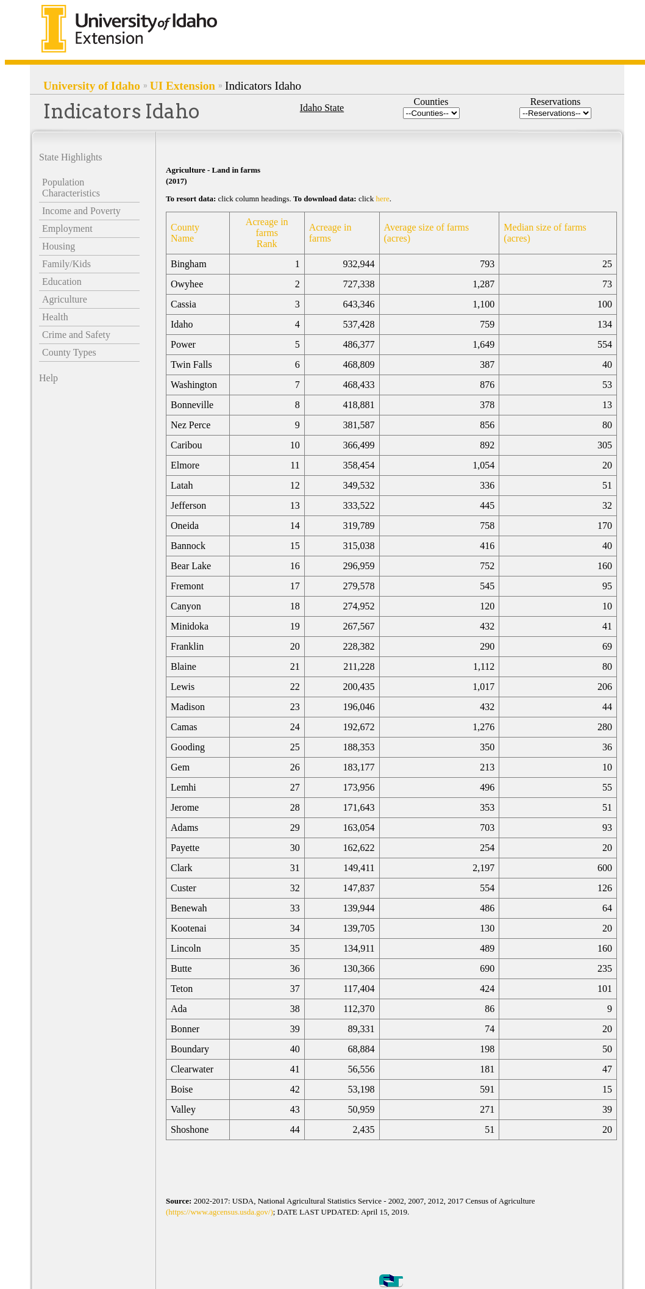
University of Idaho (91, 85)
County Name (185, 232)
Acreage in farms (330, 232)
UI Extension (182, 85)
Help (48, 378)
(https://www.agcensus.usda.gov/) (219, 1211)
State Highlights (70, 157)
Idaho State (322, 107)
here (382, 198)
